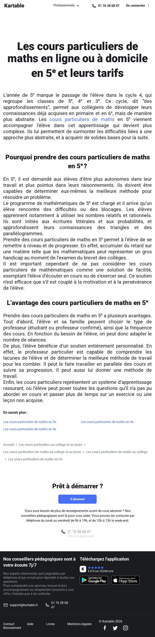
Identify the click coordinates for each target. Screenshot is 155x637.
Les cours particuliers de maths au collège (116, 452)
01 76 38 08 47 (108, 6)
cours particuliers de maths (81, 119)
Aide (30, 624)
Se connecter (135, 5)
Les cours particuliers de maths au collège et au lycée (42, 452)
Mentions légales (79, 624)
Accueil (8, 445)
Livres (50, 624)
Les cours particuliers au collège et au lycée (50, 445)
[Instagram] (125, 627)
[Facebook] (105, 627)
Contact (8, 624)
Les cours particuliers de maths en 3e (29, 422)
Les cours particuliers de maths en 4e (107, 422)
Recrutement (12, 628)
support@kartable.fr (24, 605)
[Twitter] (115, 627)
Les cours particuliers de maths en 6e (29, 429)
